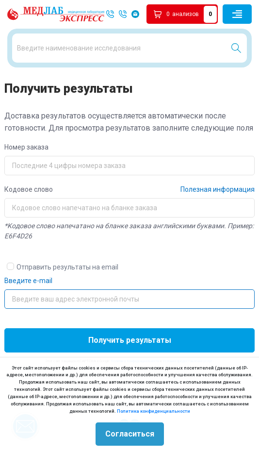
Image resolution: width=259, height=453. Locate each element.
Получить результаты (129, 340)
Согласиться (129, 433)
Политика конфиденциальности (153, 411)
